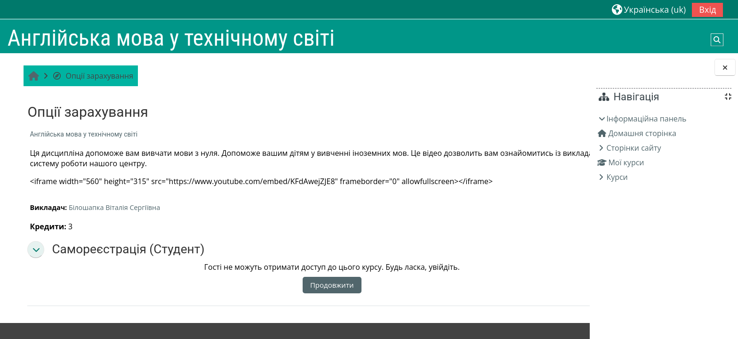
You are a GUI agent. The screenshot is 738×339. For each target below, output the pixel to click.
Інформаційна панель (646, 118)
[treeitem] (664, 148)
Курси (616, 177)
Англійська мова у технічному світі (82, 134)
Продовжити (294, 285)
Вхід (707, 9)
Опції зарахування (91, 76)
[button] (648, 9)
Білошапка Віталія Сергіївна (113, 207)
